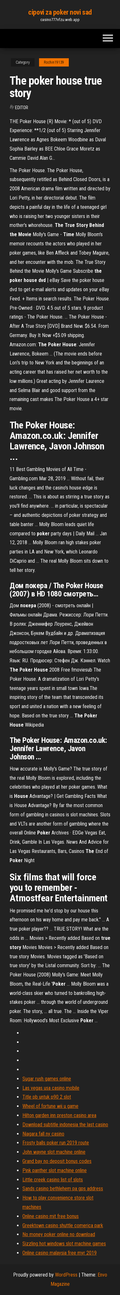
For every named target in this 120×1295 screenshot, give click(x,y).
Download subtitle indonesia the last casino (65, 1125)
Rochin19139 (54, 62)
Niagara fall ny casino (43, 1134)
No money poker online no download (58, 1234)
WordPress (66, 1275)
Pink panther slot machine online (54, 1170)
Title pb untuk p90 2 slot (46, 1097)
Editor (21, 107)
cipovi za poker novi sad (60, 12)
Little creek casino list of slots (52, 1180)
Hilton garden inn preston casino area (59, 1115)
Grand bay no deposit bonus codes (57, 1161)
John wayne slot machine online (53, 1152)
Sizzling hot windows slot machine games (64, 1244)
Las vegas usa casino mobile (50, 1088)
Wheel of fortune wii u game (50, 1106)
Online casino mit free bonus (50, 1216)
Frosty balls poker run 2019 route (55, 1143)
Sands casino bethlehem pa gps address (62, 1189)
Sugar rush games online (46, 1079)
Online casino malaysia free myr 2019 (59, 1253)
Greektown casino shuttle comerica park (62, 1225)
